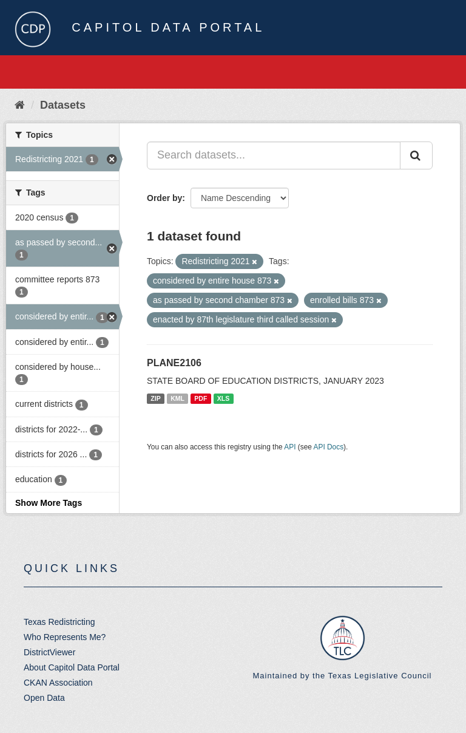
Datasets (63, 105)
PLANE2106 (174, 363)
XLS (223, 398)
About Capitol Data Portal (72, 667)
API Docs (329, 447)
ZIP (155, 398)
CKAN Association (58, 682)
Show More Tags (48, 503)
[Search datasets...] (273, 155)
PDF (200, 398)
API (289, 447)
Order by (164, 198)
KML (177, 398)
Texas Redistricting (59, 622)
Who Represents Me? (65, 637)
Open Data (44, 698)
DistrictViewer (49, 652)
